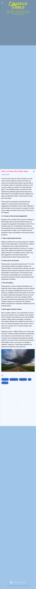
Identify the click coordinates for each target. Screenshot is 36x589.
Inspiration (23, 379)
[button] (34, 171)
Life (29, 379)
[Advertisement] (18, 34)
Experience (14, 379)
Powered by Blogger (18, 582)
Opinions (5, 383)
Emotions (5, 379)
